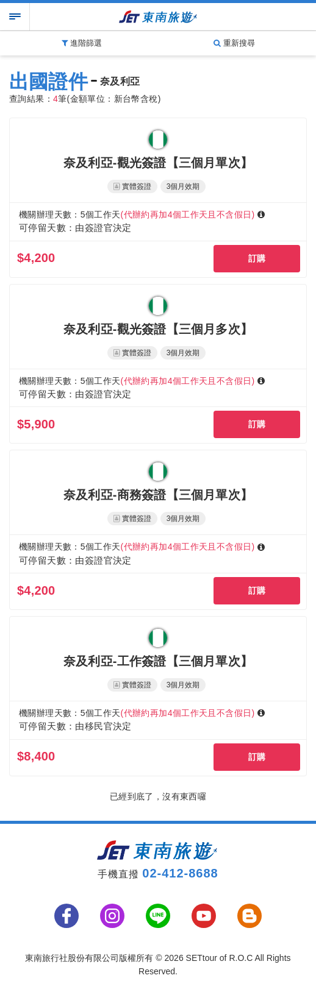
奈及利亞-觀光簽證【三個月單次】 (158, 162)
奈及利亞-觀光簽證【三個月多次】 (158, 329)
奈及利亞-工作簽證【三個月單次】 (158, 661)
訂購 (257, 258)
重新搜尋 (234, 43)
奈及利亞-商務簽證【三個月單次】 (158, 494)
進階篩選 (82, 43)
